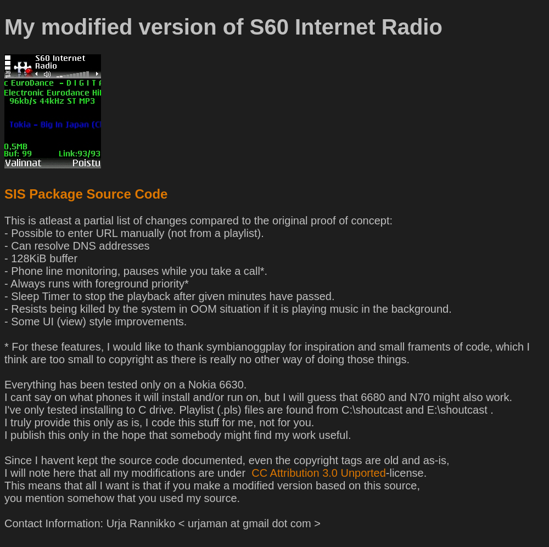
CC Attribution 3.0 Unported (317, 473)
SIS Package (43, 194)
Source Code (126, 194)
